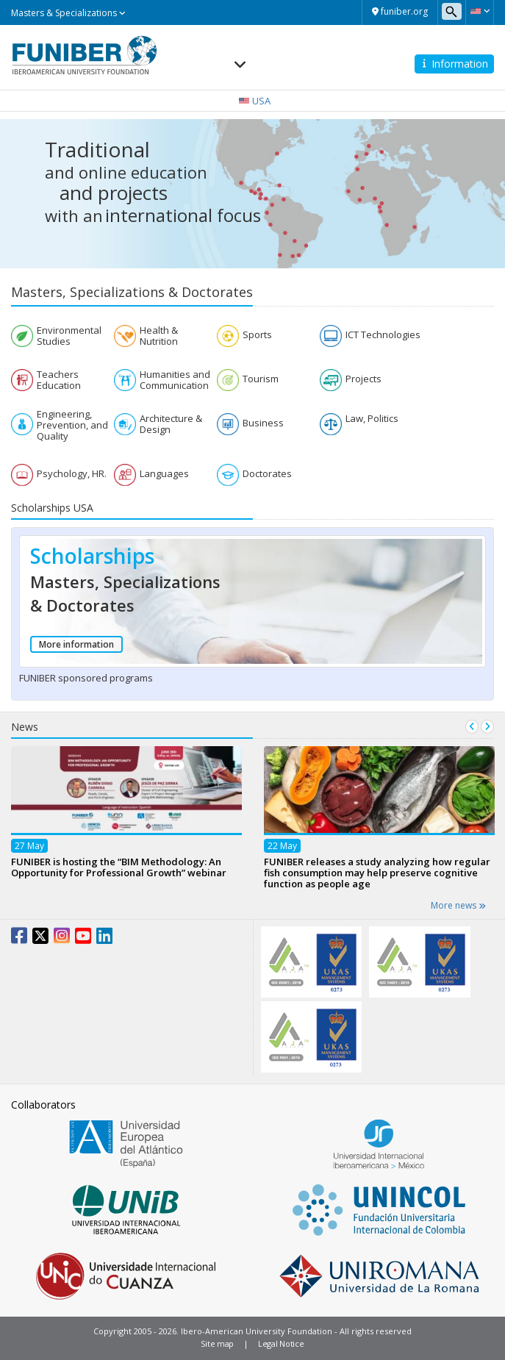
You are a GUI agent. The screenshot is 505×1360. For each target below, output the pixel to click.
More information (76, 644)
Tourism (261, 378)
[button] (479, 11)
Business (263, 423)
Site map (217, 1343)
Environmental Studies (69, 336)
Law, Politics (371, 418)
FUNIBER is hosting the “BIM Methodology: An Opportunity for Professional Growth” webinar (118, 867)
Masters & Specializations (68, 13)
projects (133, 192)
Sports (257, 334)
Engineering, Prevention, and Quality (72, 425)
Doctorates (267, 473)
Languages (164, 473)
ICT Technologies (382, 334)
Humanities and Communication (175, 380)
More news (458, 905)
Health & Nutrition (159, 336)
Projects (363, 378)
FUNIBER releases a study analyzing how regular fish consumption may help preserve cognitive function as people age (377, 872)
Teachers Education (59, 380)
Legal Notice (281, 1343)
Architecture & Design (171, 424)
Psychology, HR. (72, 473)
